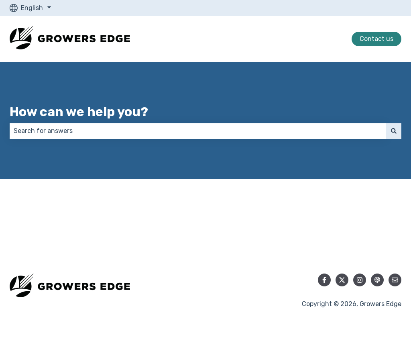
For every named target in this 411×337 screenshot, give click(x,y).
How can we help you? (79, 111)
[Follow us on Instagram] (359, 280)
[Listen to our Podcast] (377, 280)
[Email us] (395, 280)
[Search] (393, 131)
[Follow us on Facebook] (324, 280)
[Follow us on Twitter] (342, 280)
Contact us (376, 39)
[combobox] (198, 131)
